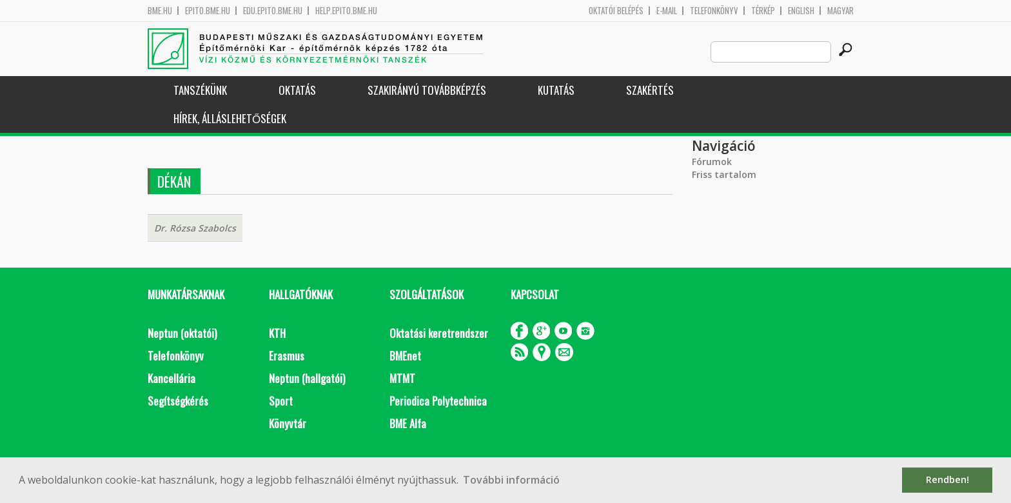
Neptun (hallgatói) (307, 378)
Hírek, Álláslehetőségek (229, 118)
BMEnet (405, 356)
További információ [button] (511, 480)
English (801, 10)
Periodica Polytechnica (438, 401)
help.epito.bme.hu (346, 10)
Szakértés (650, 90)
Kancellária (171, 378)
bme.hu (160, 10)
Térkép (763, 10)
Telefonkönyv (714, 10)
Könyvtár (287, 423)
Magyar (840, 10)
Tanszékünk (200, 90)
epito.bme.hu (207, 10)
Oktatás (297, 90)
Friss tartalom (724, 174)
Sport (281, 401)
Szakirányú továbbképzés (427, 90)
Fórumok (712, 161)
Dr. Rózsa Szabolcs (195, 228)
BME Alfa (407, 423)
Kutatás (556, 90)
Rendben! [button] (947, 479)
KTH (277, 333)
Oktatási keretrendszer (438, 333)
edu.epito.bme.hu (272, 10)
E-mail (666, 10)
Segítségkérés (178, 401)
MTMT (402, 378)
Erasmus (286, 356)
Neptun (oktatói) (182, 333)
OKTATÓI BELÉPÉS (616, 10)
